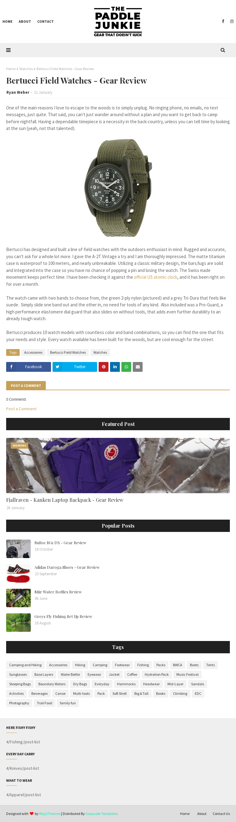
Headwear (151, 684)
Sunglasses (18, 674)
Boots (194, 665)
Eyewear (94, 674)
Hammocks (126, 684)
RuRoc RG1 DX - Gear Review (60, 542)
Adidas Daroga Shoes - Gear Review (67, 567)
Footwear (122, 665)
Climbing (180, 693)
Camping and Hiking (25, 665)
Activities (16, 693)
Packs (160, 665)
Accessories (33, 352)
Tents (210, 665)
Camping (100, 665)
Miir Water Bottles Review (58, 591)
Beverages (39, 693)
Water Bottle (70, 674)
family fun (68, 703)
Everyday (102, 684)
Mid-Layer (175, 684)
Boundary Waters (51, 684)
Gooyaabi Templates (101, 813)
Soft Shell (119, 693)
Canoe (60, 693)
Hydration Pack (157, 674)
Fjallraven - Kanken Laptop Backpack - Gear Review (64, 500)
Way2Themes (50, 813)
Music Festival (187, 674)
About (201, 813)
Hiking (80, 665)
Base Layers (43, 674)
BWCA (177, 665)
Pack (101, 693)
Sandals (197, 684)
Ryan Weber (17, 92)
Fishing (143, 665)
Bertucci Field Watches (68, 352)
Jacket (114, 674)
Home (11, 68)
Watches (26, 68)
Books (160, 693)
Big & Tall (141, 693)
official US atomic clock (155, 277)
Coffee (132, 674)
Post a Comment (21, 408)
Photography (19, 703)
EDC (198, 693)
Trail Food (44, 703)
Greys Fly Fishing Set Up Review (63, 616)
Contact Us (221, 813)
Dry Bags (80, 684)
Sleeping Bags (20, 684)
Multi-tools (81, 693)
